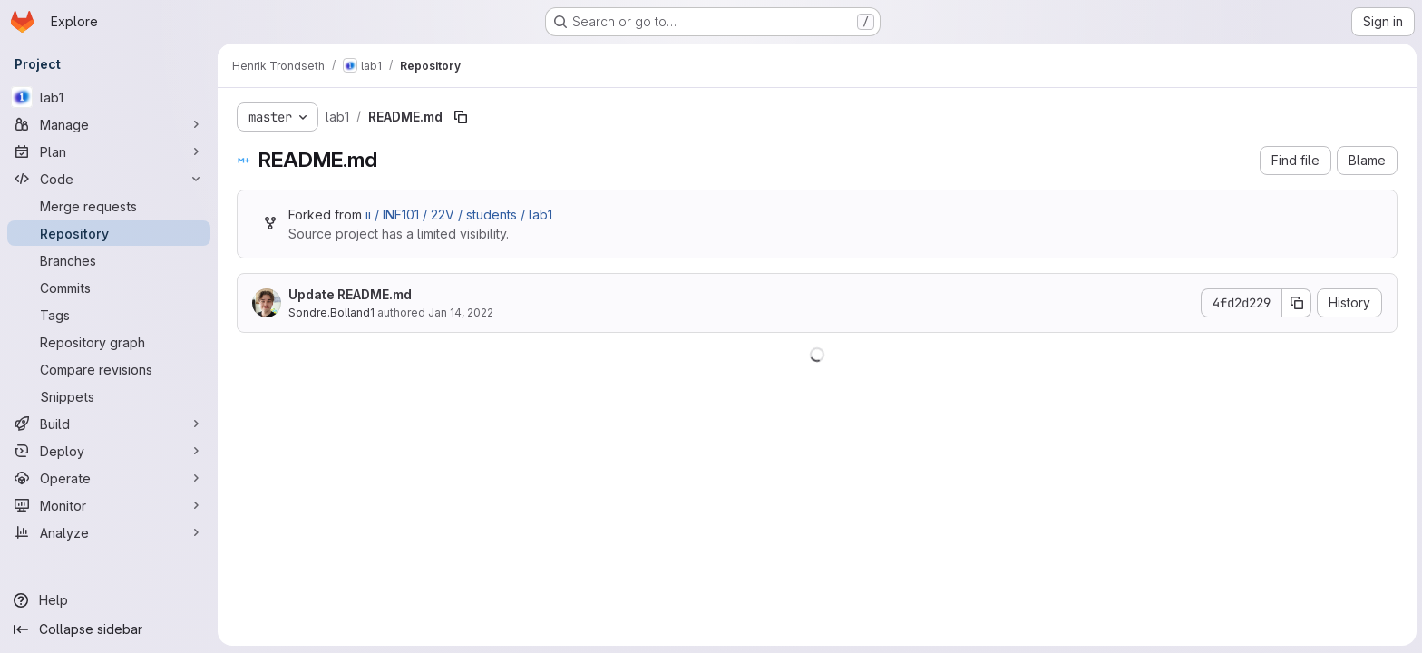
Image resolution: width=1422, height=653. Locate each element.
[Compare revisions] (108, 369)
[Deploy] (108, 450)
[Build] (108, 423)
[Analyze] (108, 532)
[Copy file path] (459, 117)
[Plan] (108, 151)
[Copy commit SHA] (1295, 302)
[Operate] (108, 478)
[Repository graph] (108, 342)
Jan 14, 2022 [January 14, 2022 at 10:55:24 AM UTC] (459, 312)
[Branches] (108, 260)
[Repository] (108, 233)
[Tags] (108, 314)
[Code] (108, 178)
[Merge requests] (108, 206)
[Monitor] (108, 505)
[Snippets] (108, 396)
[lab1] (108, 97)
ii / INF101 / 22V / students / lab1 (458, 214)
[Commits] (108, 287)
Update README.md (349, 294)
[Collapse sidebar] (108, 629)
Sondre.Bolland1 (330, 312)
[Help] (108, 600)
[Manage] (108, 124)
